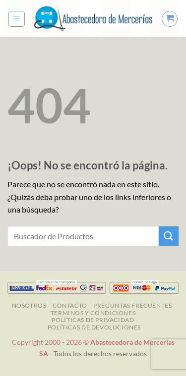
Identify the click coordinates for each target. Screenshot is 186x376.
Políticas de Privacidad (93, 319)
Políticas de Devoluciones (94, 327)
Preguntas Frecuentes (132, 305)
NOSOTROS (29, 305)
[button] (16, 19)
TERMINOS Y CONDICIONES (93, 313)
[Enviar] (169, 236)
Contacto (70, 305)
